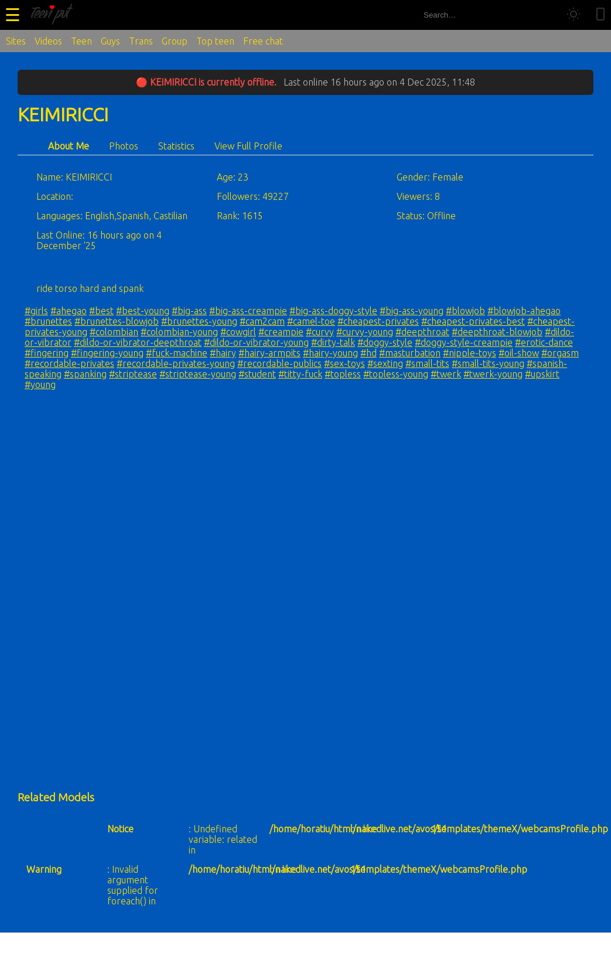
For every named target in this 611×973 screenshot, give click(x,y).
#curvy (320, 331)
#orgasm (560, 353)
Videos (48, 41)
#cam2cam (262, 321)
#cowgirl (238, 331)
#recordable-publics (279, 363)
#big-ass (189, 310)
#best (101, 310)
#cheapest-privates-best (473, 321)
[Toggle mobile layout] (600, 15)
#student (257, 374)
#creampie (280, 331)
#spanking (85, 374)
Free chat (263, 41)
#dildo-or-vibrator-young (256, 342)
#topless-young (395, 374)
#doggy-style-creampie (464, 342)
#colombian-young (179, 331)
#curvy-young (364, 331)
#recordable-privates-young (176, 363)
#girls (36, 310)
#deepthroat (422, 331)
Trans (141, 41)
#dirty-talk (333, 342)
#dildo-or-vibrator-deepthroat (138, 342)
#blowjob (465, 310)
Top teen (215, 41)
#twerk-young (493, 374)
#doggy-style (384, 342)
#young (40, 384)
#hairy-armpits (269, 353)
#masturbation (410, 353)
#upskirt (542, 374)
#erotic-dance (544, 342)
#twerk (446, 374)
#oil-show (519, 353)
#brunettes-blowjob (116, 321)
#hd (368, 353)
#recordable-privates (69, 363)
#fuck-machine (176, 353)
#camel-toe (311, 321)
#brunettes (48, 321)
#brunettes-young (199, 321)
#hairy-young (330, 353)
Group (174, 41)
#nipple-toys (469, 353)
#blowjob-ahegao (524, 310)
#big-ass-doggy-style (333, 310)
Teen (81, 41)
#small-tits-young (488, 363)
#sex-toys (344, 363)
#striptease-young (197, 374)
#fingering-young (107, 353)
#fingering (47, 353)
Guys (110, 41)
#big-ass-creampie (248, 310)
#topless (343, 374)
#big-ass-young (411, 310)
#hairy (223, 353)
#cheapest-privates (378, 321)
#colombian (114, 331)
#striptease (133, 374)
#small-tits (427, 363)
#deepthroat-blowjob (497, 331)
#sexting (385, 363)
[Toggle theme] (573, 15)
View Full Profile (248, 146)
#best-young (142, 310)
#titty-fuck (300, 374)
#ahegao (68, 310)
